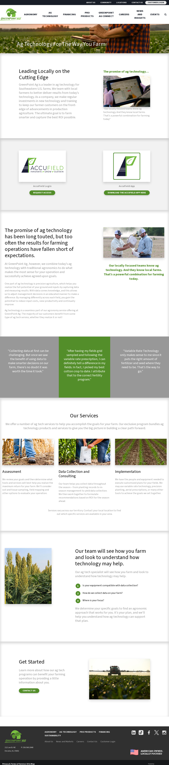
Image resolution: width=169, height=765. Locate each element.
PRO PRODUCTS (88, 736)
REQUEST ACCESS (42, 197)
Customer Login (156, 2)
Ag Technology (50, 14)
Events (154, 14)
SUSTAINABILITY (53, 740)
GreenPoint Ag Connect (106, 14)
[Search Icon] (165, 14)
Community (105, 2)
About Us (90, 2)
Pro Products (87, 14)
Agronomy (30, 14)
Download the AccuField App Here (127, 197)
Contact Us (137, 2)
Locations (121, 2)
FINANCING (104, 736)
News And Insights (139, 14)
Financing (69, 14)
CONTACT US (29, 695)
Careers (124, 14)
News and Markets (64, 746)
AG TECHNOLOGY (68, 736)
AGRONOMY (50, 736)
